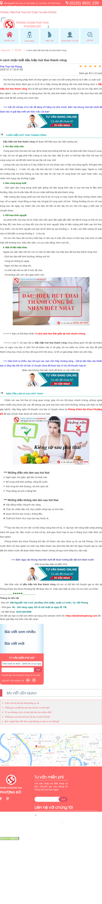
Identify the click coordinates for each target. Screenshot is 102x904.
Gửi (38, 670)
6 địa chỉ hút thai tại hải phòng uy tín (22, 703)
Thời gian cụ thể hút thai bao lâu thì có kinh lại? (27, 707)
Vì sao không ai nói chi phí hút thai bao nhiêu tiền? (28, 712)
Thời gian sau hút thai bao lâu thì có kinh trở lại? (27, 717)
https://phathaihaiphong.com (81, 615)
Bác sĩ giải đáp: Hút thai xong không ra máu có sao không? (32, 721)
